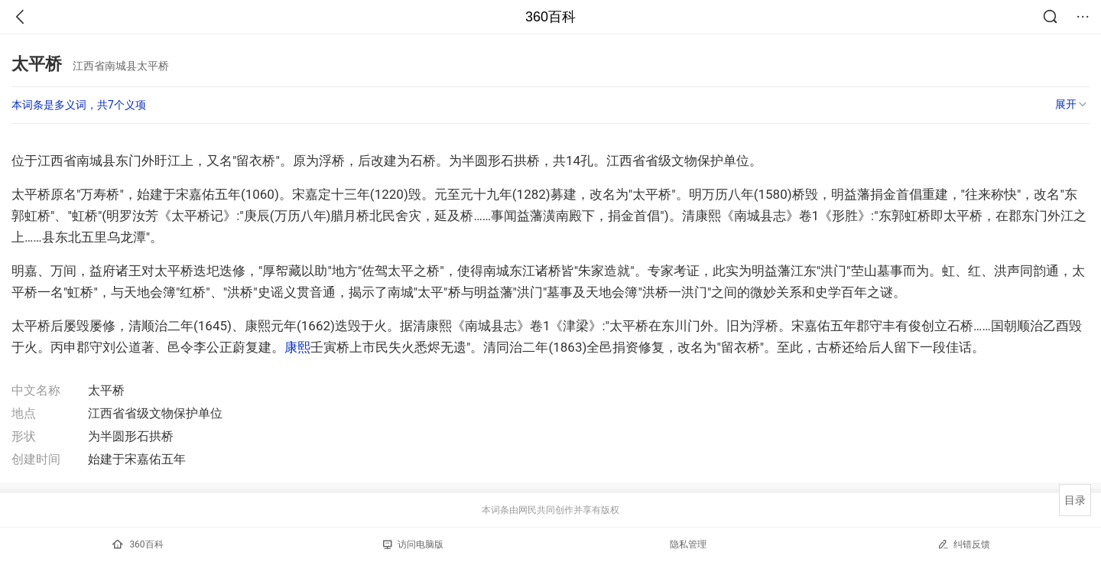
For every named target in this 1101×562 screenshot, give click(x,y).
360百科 (550, 16)
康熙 (297, 347)
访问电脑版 (413, 544)
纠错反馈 (963, 544)
